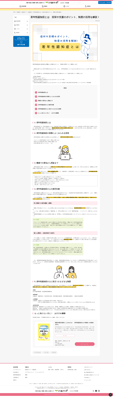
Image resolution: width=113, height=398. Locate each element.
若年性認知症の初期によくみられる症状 (47, 99)
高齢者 (18, 14)
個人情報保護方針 (88, 374)
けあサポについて (88, 369)
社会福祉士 (16, 374)
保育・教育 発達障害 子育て (56, 371)
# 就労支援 (46, 354)
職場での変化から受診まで (44, 103)
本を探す (103, 3)
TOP (14, 14)
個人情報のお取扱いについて (91, 377)
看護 (26, 377)
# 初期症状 (53, 354)
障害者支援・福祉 (72, 371)
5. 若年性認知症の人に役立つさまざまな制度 (52, 284)
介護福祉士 (16, 379)
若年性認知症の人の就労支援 (44, 107)
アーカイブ (86, 382)
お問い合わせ (87, 371)
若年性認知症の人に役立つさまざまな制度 (48, 111)
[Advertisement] (21, 72)
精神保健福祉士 (17, 377)
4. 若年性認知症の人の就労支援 (47, 191)
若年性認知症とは (41, 94)
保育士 (15, 382)
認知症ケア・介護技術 (27, 14)
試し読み (65, 337)
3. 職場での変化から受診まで (46, 165)
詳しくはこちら (84, 346)
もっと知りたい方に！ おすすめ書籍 (47, 115)
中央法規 (86, 379)
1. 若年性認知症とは (42, 125)
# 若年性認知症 (37, 354)
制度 (26, 379)
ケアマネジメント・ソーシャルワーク (34, 374)
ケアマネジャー (17, 371)
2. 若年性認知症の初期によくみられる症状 (51, 135)
